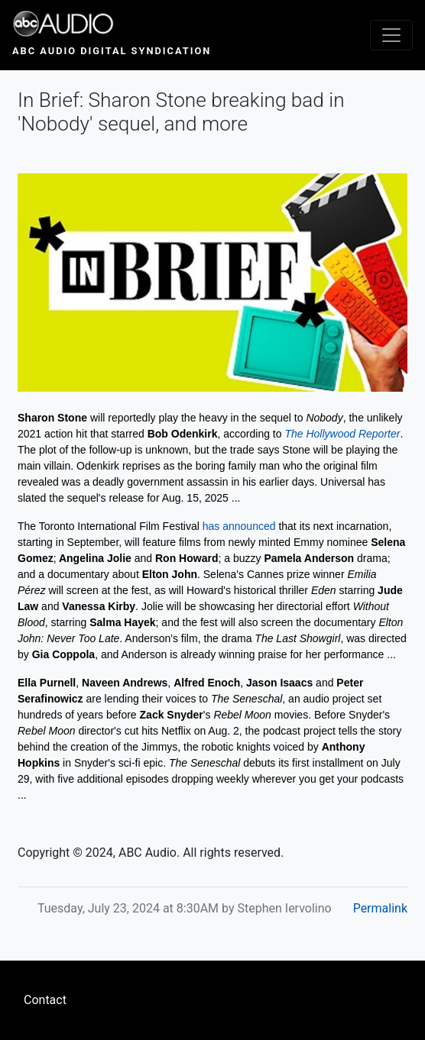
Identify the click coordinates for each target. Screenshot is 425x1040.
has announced (239, 526)
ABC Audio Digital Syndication (111, 51)
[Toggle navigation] (391, 35)
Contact (45, 1000)
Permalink (380, 908)
